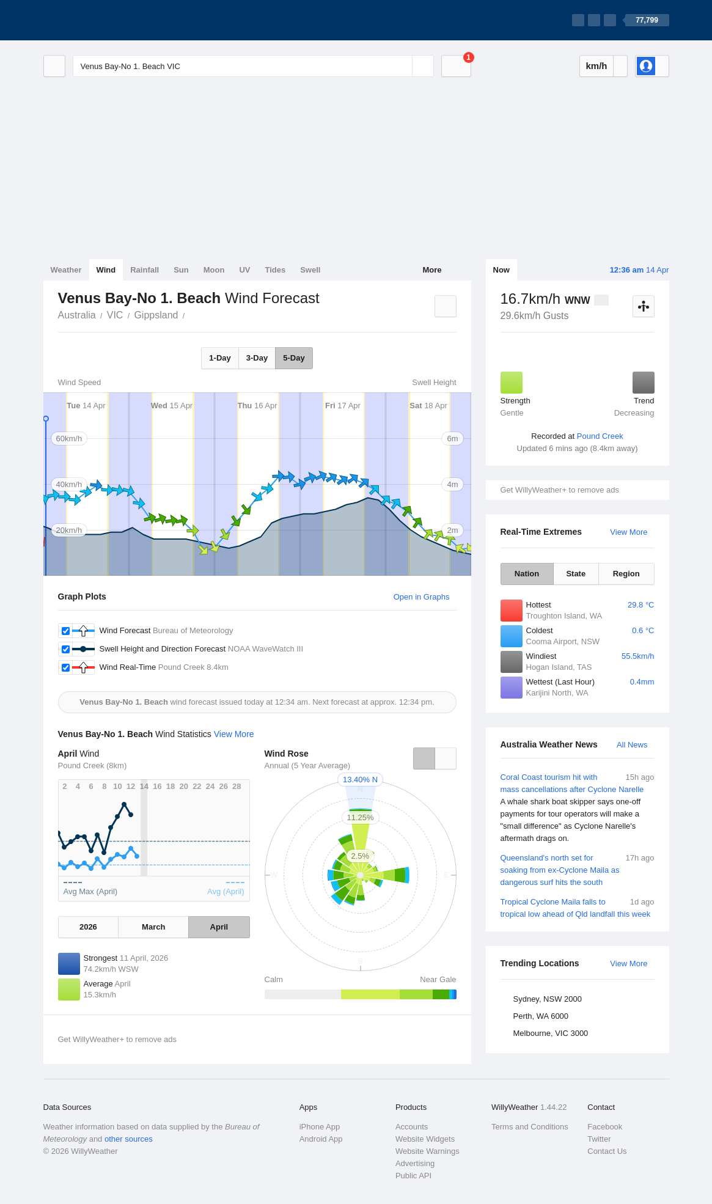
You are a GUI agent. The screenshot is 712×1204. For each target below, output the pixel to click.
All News (632, 744)
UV (244, 269)
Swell (310, 269)
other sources (129, 1138)
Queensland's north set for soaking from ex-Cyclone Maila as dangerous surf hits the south (578, 869)
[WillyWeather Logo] (100, 20)
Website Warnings (427, 1151)
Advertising (415, 1163)
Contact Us (606, 1151)
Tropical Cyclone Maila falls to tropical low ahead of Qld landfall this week (578, 907)
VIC (115, 315)
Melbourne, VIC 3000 (551, 1033)
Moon (214, 269)
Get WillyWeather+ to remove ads (560, 489)
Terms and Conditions (529, 1126)
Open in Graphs (422, 596)
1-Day (219, 357)
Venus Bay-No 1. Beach (191, 314)
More (431, 269)
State (575, 573)
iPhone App (319, 1126)
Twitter (599, 1138)
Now (501, 269)
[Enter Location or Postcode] (253, 66)
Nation (527, 573)
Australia (77, 315)
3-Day (257, 357)
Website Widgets (425, 1138)
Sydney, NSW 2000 (547, 999)
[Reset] (401, 66)
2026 (88, 926)
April (219, 926)
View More (628, 532)
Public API (413, 1175)
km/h (596, 66)
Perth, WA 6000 (541, 1016)
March (153, 926)
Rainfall (144, 269)
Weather (66, 269)
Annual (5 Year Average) (308, 765)
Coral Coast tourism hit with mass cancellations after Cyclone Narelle (578, 808)
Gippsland (156, 315)
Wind (106, 269)
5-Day (293, 357)
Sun (181, 269)
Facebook (604, 1126)
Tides (275, 269)
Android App (321, 1138)
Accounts (411, 1126)
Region (626, 573)
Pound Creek (600, 436)
